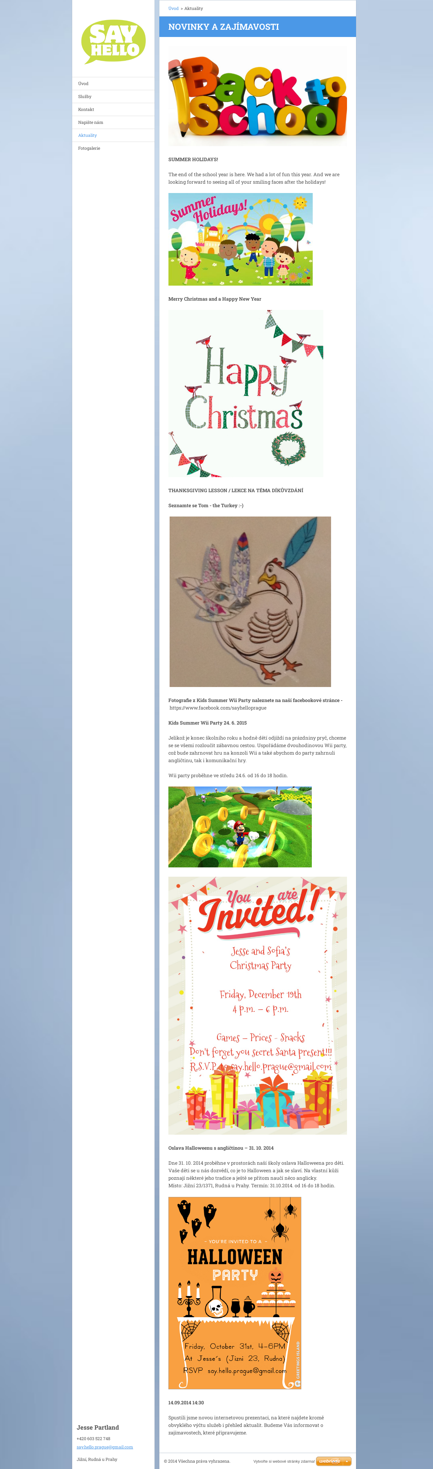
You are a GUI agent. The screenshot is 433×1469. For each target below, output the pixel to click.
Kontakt (86, 109)
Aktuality (87, 135)
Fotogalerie (89, 148)
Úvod (83, 83)
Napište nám (90, 122)
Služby (84, 96)
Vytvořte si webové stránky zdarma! (284, 1461)
